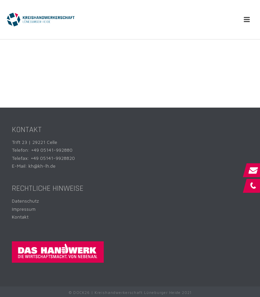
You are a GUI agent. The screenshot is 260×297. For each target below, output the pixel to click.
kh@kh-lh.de (42, 166)
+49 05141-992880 (52, 150)
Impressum (24, 209)
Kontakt (20, 217)
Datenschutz (25, 201)
